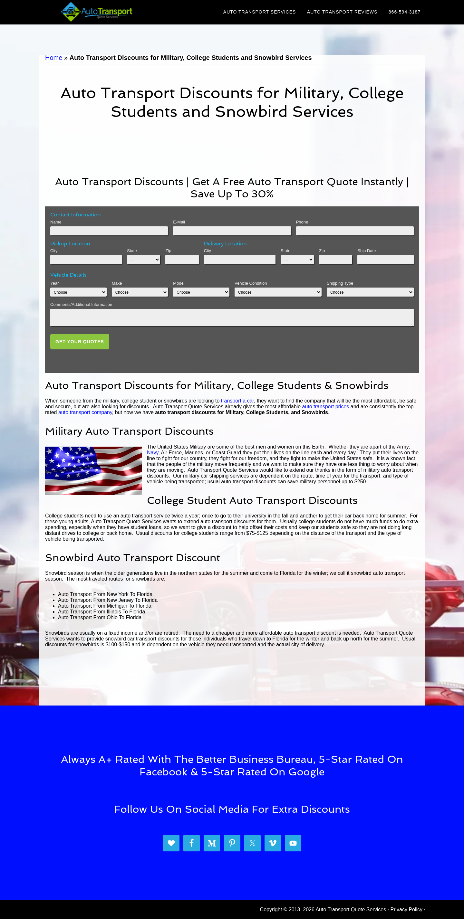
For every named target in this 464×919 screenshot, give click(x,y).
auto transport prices (325, 406)
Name (56, 222)
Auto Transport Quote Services (97, 12)
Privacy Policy (407, 909)
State (132, 250)
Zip (168, 250)
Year (54, 283)
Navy (152, 452)
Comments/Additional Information (81, 304)
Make (117, 283)
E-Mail (179, 222)
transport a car (237, 400)
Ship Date (366, 250)
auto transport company (85, 412)
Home (53, 57)
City (53, 250)
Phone (302, 222)
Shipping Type (340, 283)
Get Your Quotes (79, 341)
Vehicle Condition (251, 283)
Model (178, 283)
